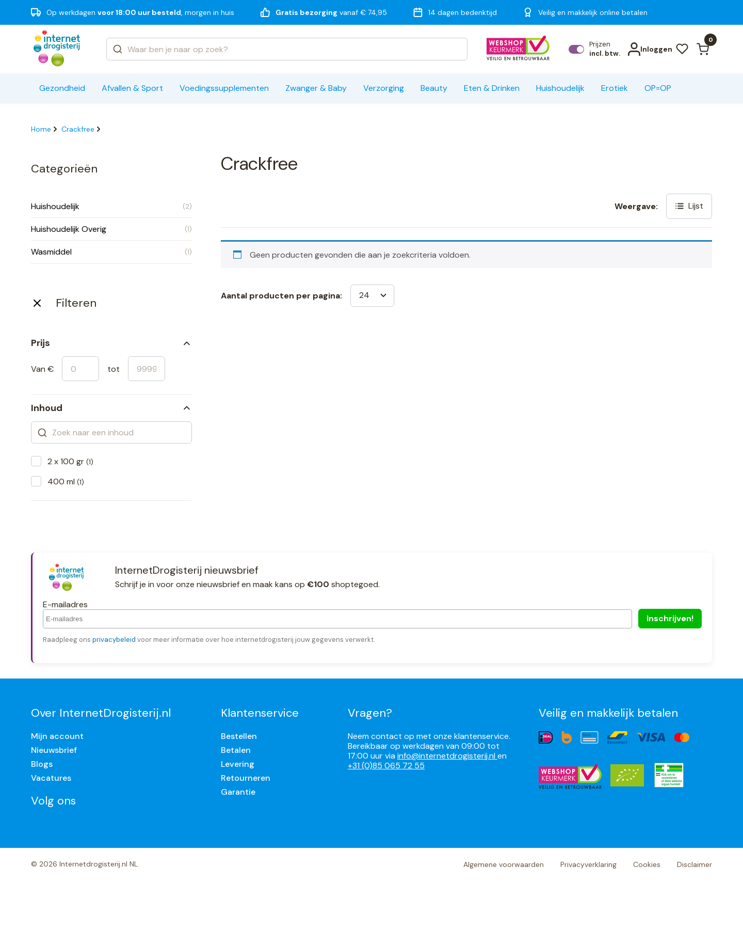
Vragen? (370, 712)
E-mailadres (65, 604)
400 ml (65, 481)
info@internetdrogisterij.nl (447, 755)
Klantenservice (260, 712)
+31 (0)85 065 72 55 (386, 765)
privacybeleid (114, 639)
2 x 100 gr (70, 461)
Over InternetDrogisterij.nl (101, 712)
